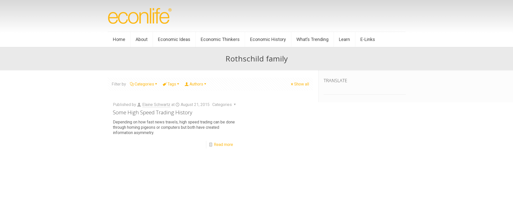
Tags (171, 84)
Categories (144, 84)
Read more (223, 144)
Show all (299, 84)
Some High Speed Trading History (152, 112)
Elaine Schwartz (156, 104)
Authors (196, 84)
